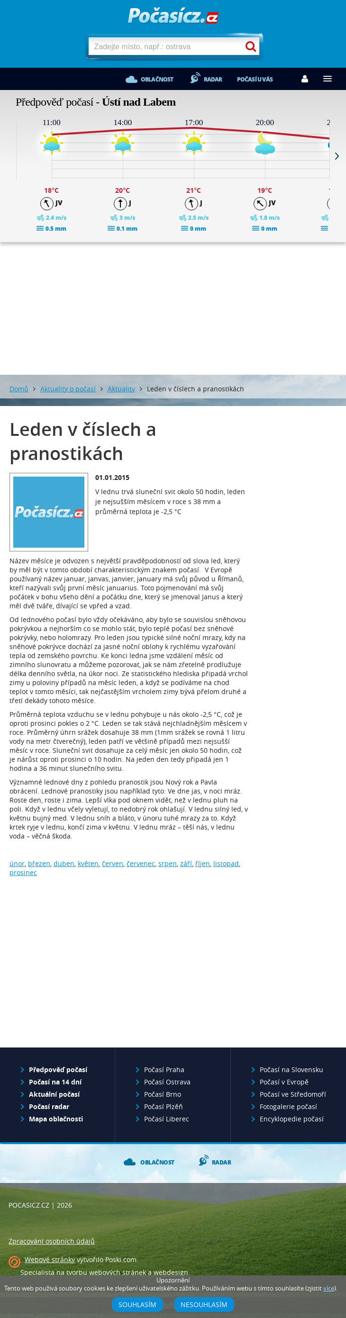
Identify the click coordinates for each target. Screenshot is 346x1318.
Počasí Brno (162, 1094)
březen (39, 863)
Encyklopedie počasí (292, 1118)
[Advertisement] (173, 308)
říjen (202, 863)
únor (17, 863)
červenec (141, 863)
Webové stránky (50, 1259)
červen (112, 863)
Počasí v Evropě (284, 1081)
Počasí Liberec (166, 1118)
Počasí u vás (255, 79)
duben (64, 863)
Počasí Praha (164, 1069)
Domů (18, 388)
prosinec (23, 872)
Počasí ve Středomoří (293, 1094)
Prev (9, 156)
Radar (213, 79)
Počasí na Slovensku (291, 1069)
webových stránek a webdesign (138, 1272)
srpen (167, 863)
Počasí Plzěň (163, 1106)
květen (88, 863)
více (328, 1288)
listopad (226, 863)
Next (337, 156)
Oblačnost (157, 79)
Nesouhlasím (204, 1304)
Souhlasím (137, 1304)
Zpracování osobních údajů (52, 1241)
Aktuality (121, 388)
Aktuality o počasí (68, 388)
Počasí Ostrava (167, 1081)
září (186, 863)
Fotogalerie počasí (288, 1106)
